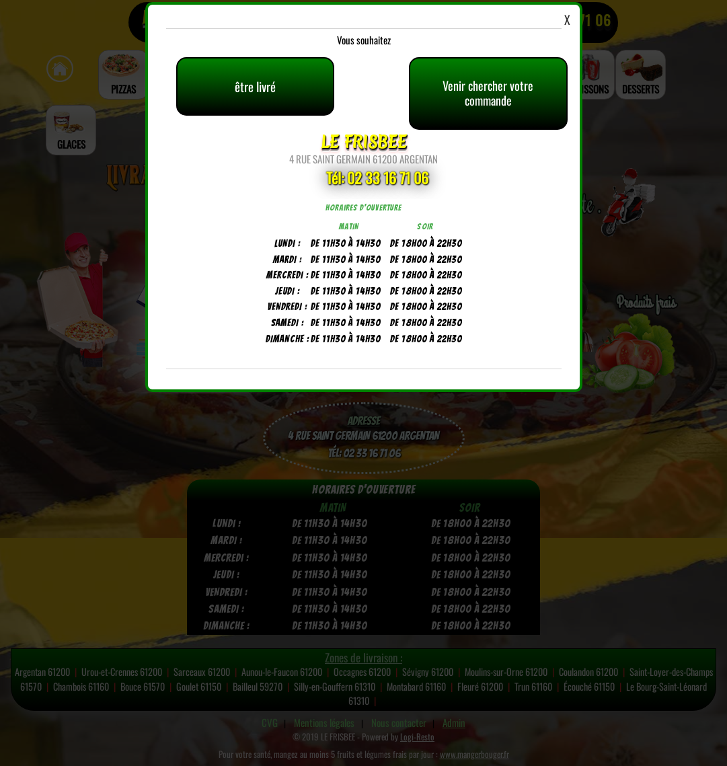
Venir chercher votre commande (488, 93)
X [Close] (567, 19)
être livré (255, 86)
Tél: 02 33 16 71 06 (377, 177)
